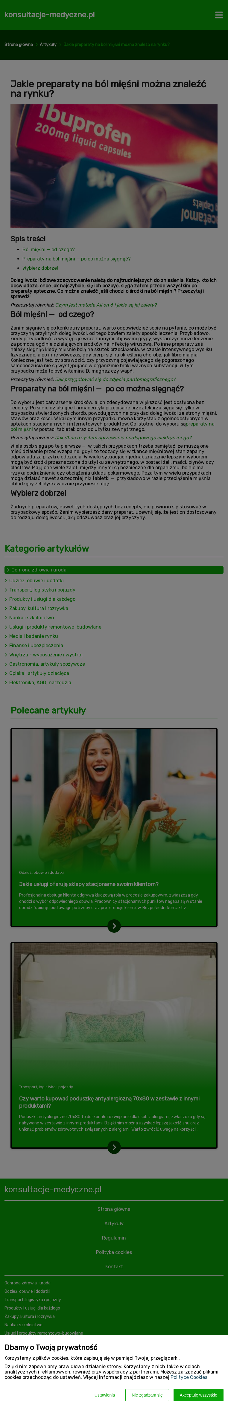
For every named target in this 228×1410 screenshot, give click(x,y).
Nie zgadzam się (147, 1395)
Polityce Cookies (189, 1377)
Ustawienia (105, 1395)
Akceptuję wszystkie (198, 1395)
